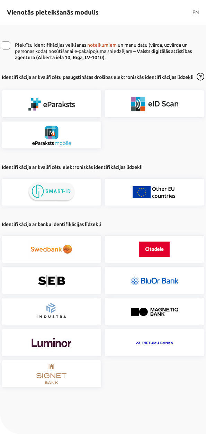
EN (195, 12)
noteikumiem (102, 45)
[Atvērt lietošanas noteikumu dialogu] (200, 77)
